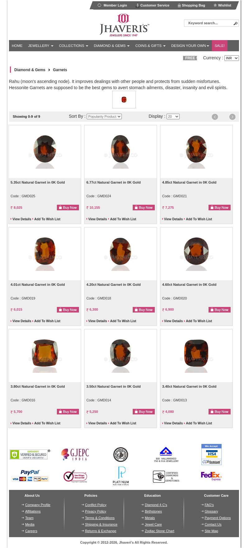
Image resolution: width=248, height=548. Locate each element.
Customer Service (152, 5)
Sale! (220, 46)
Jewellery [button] (40, 46)
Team (29, 518)
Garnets (60, 70)
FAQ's (209, 505)
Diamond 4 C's (156, 505)
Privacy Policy (95, 511)
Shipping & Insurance (101, 524)
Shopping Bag (191, 5)
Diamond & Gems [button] (112, 46)
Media (29, 524)
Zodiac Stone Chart (159, 531)
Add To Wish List (47, 219)
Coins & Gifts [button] (150, 46)
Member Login (112, 5)
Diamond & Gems (29, 70)
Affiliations (33, 511)
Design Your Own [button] (190, 46)
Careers (31, 531)
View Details (21, 219)
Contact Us (212, 524)
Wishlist (222, 5)
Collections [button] (73, 46)
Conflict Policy (95, 505)
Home (17, 46)
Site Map (211, 531)
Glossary (211, 511)
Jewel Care (153, 524)
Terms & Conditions (99, 518)
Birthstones (153, 511)
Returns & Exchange (100, 531)
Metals (150, 518)
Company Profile (37, 505)
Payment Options (217, 518)
